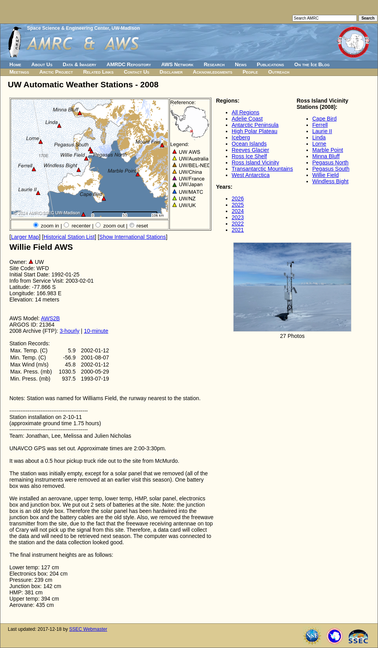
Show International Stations (132, 237)
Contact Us (136, 72)
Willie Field (325, 175)
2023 (238, 217)
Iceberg (241, 137)
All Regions (245, 112)
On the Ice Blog (311, 64)
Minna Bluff (326, 156)
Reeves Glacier (250, 150)
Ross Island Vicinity (255, 162)
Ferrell (320, 125)
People (250, 72)
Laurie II (322, 131)
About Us (41, 64)
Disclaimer (171, 72)
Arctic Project (56, 72)
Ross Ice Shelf (249, 156)
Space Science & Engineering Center (68, 28)
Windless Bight (330, 181)
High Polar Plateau (254, 131)
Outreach (278, 72)
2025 (238, 205)
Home (15, 64)
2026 (238, 198)
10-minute (96, 331)
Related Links (98, 72)
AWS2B (50, 318)
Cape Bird (324, 119)
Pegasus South (330, 169)
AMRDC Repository (128, 64)
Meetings (19, 72)
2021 (238, 230)
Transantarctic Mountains (262, 169)
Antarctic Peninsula (255, 125)
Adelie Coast (247, 119)
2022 (238, 223)
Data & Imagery (79, 64)
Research (214, 64)
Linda (319, 137)
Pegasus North (330, 162)
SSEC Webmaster (88, 629)
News (241, 64)
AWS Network (177, 64)
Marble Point (327, 150)
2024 (238, 211)
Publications (270, 64)
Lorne (319, 144)
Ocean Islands (249, 144)
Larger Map (25, 237)
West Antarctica (251, 175)
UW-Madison (126, 28)
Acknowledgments (212, 72)
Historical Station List (69, 237)
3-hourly (69, 331)
